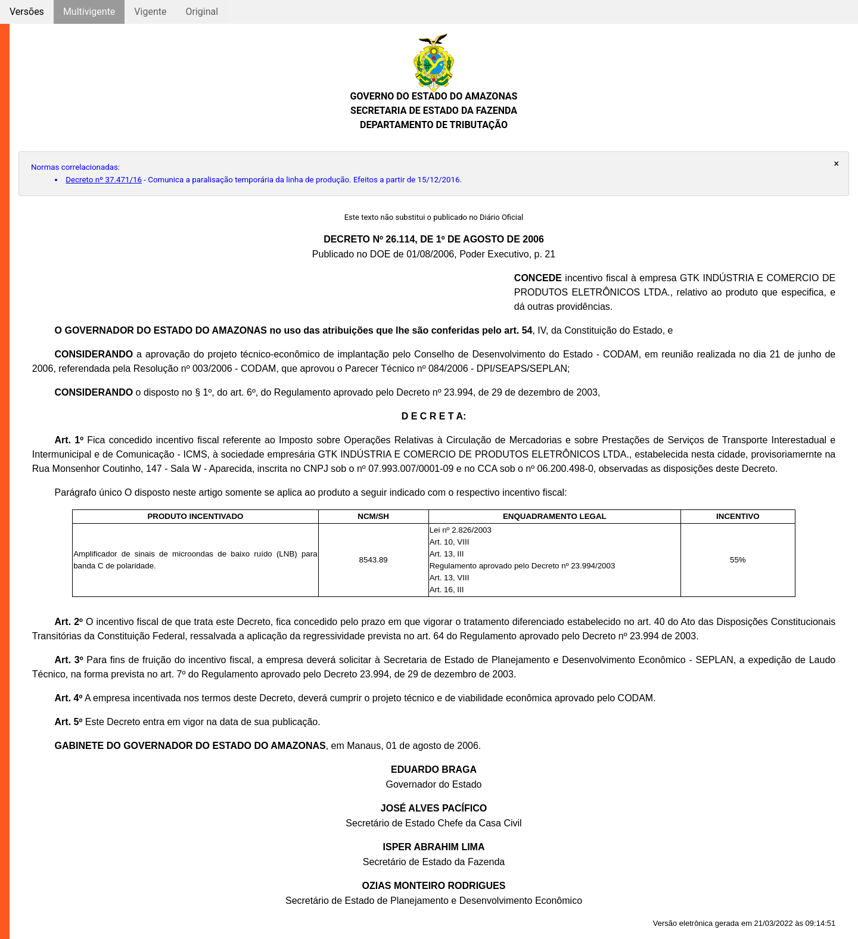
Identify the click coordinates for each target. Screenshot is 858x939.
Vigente (150, 11)
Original (201, 11)
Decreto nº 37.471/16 (104, 179)
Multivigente (89, 11)
